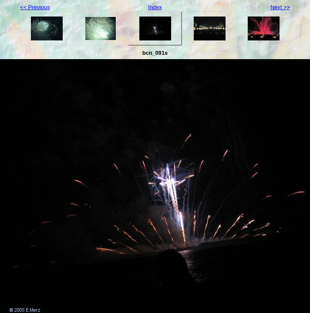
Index (155, 7)
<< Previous (35, 7)
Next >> (280, 7)
